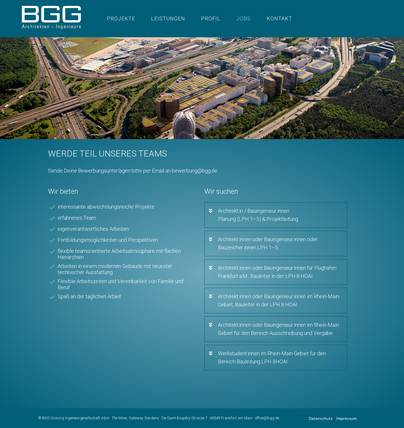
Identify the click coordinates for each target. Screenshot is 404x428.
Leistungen (168, 18)
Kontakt (279, 18)
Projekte (121, 18)
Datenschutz (320, 418)
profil (210, 18)
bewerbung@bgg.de (194, 171)
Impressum (346, 418)
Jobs (243, 18)
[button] (282, 215)
